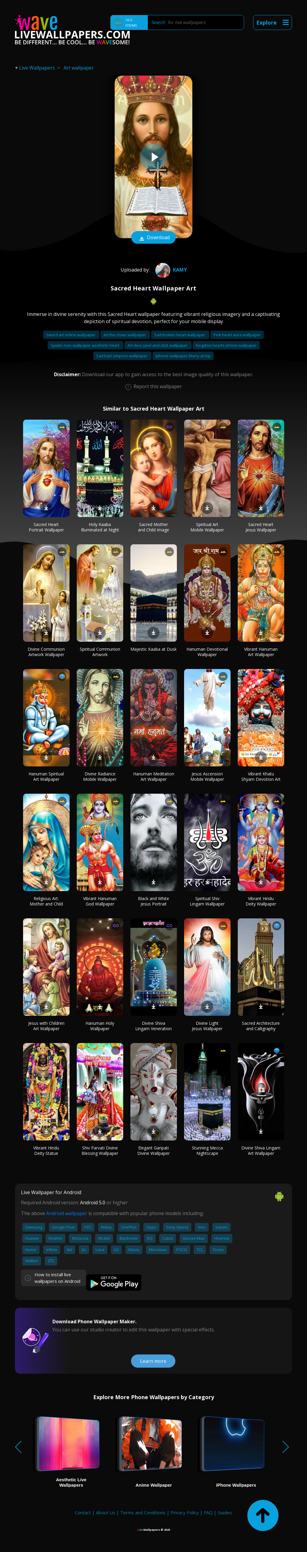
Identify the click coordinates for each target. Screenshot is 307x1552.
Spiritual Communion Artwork (100, 651)
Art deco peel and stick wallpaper (158, 345)
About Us (105, 1512)
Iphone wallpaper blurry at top (183, 355)
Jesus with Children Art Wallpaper (46, 1025)
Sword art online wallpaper (71, 334)
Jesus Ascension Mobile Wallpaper (207, 776)
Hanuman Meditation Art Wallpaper (153, 776)
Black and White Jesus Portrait (153, 901)
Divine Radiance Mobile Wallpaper (100, 776)
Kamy (170, 269)
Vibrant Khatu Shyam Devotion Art (261, 776)
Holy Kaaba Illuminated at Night (100, 527)
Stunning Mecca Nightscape (207, 1150)
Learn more (153, 1361)
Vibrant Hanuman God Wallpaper (100, 901)
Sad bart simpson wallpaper (122, 355)
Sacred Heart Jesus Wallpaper (261, 527)
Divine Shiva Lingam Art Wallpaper (260, 1150)
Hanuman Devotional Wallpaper (207, 651)
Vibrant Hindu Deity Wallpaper (261, 901)
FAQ (208, 1512)
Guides (225, 1512)
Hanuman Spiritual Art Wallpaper (46, 776)
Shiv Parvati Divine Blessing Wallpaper (100, 1150)
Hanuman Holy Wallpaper (99, 1025)
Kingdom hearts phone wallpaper (226, 345)
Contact (83, 1512)
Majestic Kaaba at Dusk (153, 649)
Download (153, 238)
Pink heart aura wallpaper (237, 334)
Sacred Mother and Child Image (153, 527)
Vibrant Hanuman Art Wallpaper (261, 651)
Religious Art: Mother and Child (46, 901)
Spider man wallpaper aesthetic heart (85, 345)
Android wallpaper (66, 1213)
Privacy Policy (185, 1512)
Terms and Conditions (142, 1512)
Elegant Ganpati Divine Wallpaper (153, 1150)
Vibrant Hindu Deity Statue (46, 1150)
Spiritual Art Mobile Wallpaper (207, 527)
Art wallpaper (79, 67)
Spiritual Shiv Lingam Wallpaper (207, 901)
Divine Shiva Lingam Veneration (153, 1025)
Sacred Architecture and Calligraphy (261, 1025)
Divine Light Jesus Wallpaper (207, 1025)
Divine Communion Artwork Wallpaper (46, 651)
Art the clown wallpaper (125, 334)
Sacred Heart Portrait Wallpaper (46, 527)
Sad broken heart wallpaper (180, 334)
